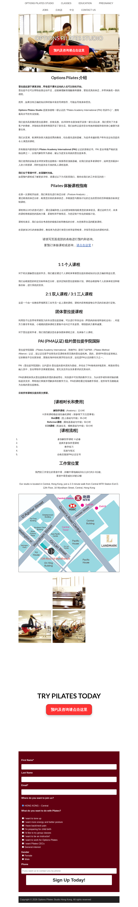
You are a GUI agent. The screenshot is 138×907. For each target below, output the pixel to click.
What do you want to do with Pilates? (41, 811)
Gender (25, 852)
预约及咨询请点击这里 (69, 50)
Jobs (45, 10)
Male (27, 859)
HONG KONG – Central (36, 806)
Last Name (27, 773)
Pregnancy (106, 3)
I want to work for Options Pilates (41, 840)
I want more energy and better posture (44, 822)
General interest (33, 847)
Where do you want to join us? (37, 798)
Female (28, 855)
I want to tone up (33, 818)
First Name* (27, 760)
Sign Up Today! (69, 880)
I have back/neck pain (35, 826)
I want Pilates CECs (34, 843)
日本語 (59, 10)
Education (85, 3)
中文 (72, 10)
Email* (24, 785)
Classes (66, 3)
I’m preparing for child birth (38, 829)
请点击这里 (83, 245)
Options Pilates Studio (39, 3)
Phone (24, 864)
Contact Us (88, 10)
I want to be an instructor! (37, 836)
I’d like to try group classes (38, 833)
